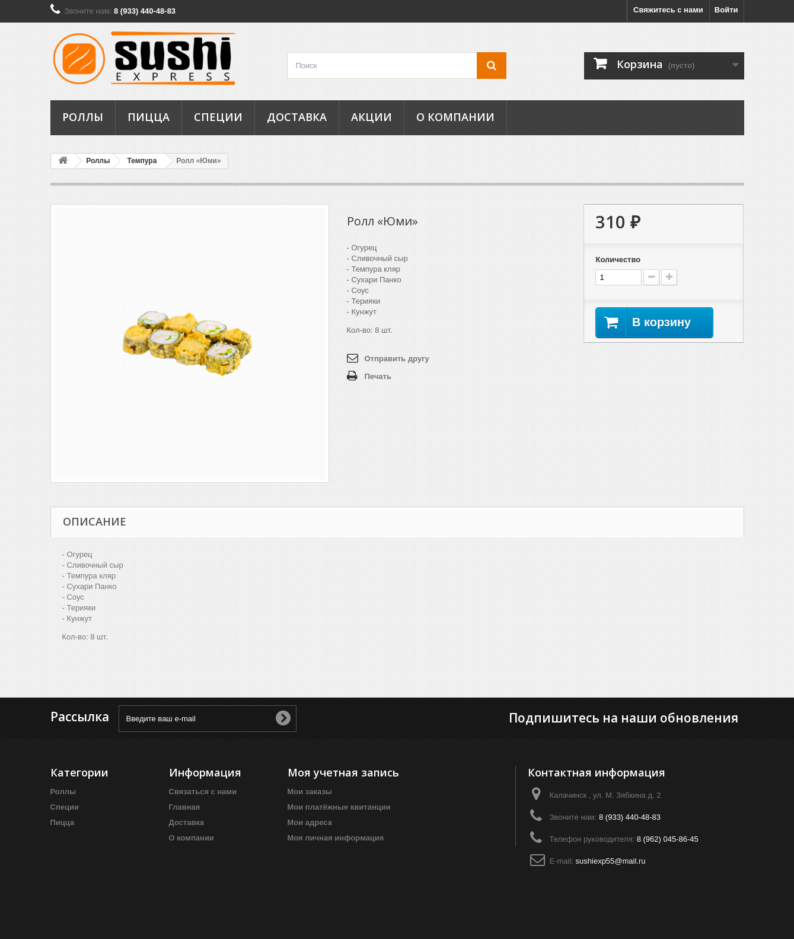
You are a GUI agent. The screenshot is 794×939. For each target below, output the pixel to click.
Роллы (82, 117)
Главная (184, 807)
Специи (218, 117)
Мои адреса (310, 822)
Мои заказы (310, 791)
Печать (378, 376)
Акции (371, 117)
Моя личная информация (336, 837)
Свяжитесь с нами (668, 9)
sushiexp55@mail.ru (611, 861)
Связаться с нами (203, 791)
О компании (455, 117)
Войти (726, 9)
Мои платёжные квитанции (339, 807)
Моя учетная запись (343, 772)
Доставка (297, 117)
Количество (617, 259)
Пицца (148, 117)
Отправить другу (397, 358)
